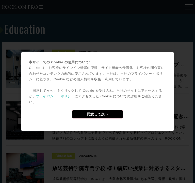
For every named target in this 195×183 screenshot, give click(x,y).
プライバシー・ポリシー (55, 96)
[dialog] (97, 91)
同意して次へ (97, 114)
